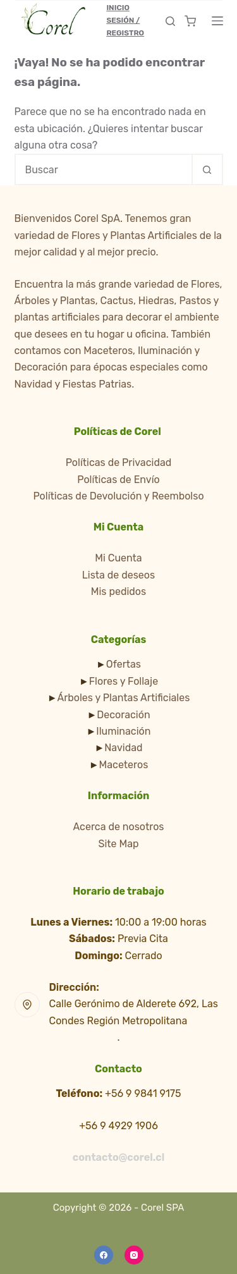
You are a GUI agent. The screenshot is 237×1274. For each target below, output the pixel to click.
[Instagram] (134, 1255)
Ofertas (123, 664)
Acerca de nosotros (118, 827)
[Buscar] (170, 21)
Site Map (118, 844)
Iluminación (123, 731)
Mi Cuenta (118, 558)
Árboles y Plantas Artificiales (123, 698)
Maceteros (124, 765)
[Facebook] (103, 1255)
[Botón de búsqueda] (207, 169)
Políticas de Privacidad (119, 462)
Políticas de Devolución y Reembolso (118, 496)
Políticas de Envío (118, 480)
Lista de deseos (118, 575)
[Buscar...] (103, 169)
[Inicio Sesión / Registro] (130, 20)
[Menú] (217, 21)
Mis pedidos (118, 591)
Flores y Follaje (123, 681)
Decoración (123, 715)
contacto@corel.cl (118, 1157)
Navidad (123, 748)
